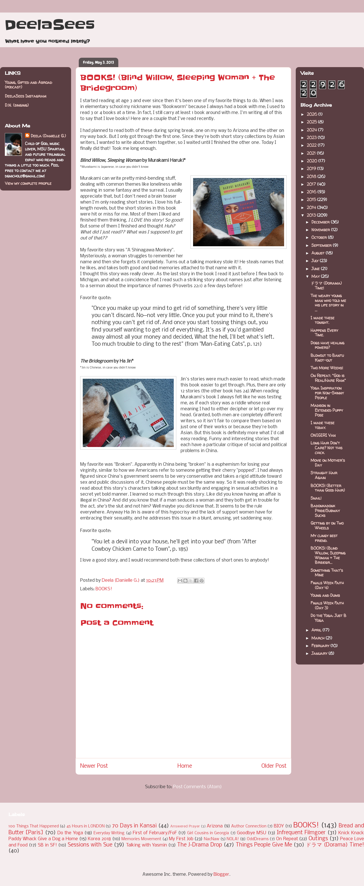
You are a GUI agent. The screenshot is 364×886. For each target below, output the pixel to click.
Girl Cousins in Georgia (208, 833)
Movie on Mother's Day (328, 463)
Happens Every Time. (324, 333)
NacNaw (211, 839)
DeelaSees (50, 25)
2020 (312, 160)
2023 (312, 137)
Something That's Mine (327, 573)
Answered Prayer (185, 826)
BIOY (279, 826)
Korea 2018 (99, 839)
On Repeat (287, 839)
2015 (312, 199)
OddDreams (258, 839)
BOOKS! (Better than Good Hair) (328, 488)
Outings (318, 839)
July (315, 260)
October (319, 237)
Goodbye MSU (251, 833)
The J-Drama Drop (199, 845)
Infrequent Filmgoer (301, 833)
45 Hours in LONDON (86, 826)
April (316, 630)
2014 (312, 207)
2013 (312, 215)
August (318, 253)
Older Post (274, 766)
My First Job (181, 839)
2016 (312, 191)
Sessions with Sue (90, 845)
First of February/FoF (155, 833)
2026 (312, 114)
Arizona (215, 826)
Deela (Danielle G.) (48, 135)
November (321, 229)
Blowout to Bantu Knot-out (327, 358)
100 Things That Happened (34, 826)
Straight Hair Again (324, 475)
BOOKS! (104, 589)
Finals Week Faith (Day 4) (327, 585)
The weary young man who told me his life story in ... (328, 302)
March (318, 638)
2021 (312, 153)
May (316, 276)
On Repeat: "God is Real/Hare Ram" (328, 378)
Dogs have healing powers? (327, 345)
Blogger (221, 874)
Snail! (316, 498)
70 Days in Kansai (134, 826)
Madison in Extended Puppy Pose (327, 410)
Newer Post (94, 766)
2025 (312, 122)
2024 (312, 130)
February (320, 645)
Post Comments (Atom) (197, 786)
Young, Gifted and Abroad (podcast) (28, 85)
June (316, 268)
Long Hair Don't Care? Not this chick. (326, 447)
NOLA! (233, 839)
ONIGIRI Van (323, 435)
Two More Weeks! (327, 367)
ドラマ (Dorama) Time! (326, 285)
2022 (312, 145)
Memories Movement (141, 839)
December (321, 222)
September (322, 245)
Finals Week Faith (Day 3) (327, 605)
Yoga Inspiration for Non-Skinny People (327, 392)
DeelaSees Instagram (25, 96)
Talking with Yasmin (146, 845)
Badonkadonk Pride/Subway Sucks (325, 510)
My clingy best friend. (324, 538)
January (319, 653)
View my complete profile (28, 183)
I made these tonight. (322, 320)
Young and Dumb (325, 595)
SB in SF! (47, 845)
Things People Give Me (264, 845)
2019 (312, 168)
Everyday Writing (109, 833)
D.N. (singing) (17, 105)
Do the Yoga (70, 833)
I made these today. (322, 425)
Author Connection (248, 826)
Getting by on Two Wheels (327, 525)
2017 (312, 184)
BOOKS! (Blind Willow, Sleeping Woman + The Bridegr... (328, 555)
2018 (312, 176)
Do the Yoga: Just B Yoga (328, 618)
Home (184, 766)
